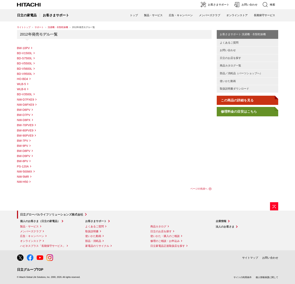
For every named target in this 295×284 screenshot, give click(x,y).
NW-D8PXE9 (25, 104)
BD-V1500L (24, 53)
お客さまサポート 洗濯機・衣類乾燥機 (243, 34)
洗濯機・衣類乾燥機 (58, 27)
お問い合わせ (228, 50)
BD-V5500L (24, 63)
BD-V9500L (24, 73)
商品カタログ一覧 (230, 65)
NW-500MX (24, 171)
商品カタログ (158, 226)
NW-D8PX (24, 120)
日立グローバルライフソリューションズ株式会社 (51, 214)
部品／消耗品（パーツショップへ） (241, 73)
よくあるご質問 (229, 42)
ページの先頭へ (199, 188)
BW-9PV (22, 145)
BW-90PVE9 (25, 135)
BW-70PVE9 (25, 125)
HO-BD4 (22, 79)
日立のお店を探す (230, 57)
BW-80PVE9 (25, 130)
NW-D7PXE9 (25, 99)
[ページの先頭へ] (274, 206)
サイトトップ (24, 27)
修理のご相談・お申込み (165, 240)
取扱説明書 (92, 231)
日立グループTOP (30, 269)
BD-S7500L (24, 58)
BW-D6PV (23, 109)
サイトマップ (250, 257)
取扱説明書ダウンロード (234, 88)
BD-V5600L (24, 68)
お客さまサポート (96, 221)
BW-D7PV (23, 115)
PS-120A (23, 166)
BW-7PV (22, 140)
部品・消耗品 (93, 240)
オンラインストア (237, 15)
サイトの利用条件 (243, 277)
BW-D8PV (23, 151)
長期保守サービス (264, 15)
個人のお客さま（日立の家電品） (40, 221)
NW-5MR (23, 176)
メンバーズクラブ (209, 15)
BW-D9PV (23, 156)
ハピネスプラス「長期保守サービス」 (42, 245)
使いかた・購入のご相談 (165, 236)
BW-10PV (23, 48)
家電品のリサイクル (97, 245)
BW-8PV (22, 161)
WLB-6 (21, 89)
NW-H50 (22, 181)
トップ (134, 15)
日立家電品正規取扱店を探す (167, 245)
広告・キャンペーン (32, 236)
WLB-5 (21, 84)
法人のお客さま (225, 226)
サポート (39, 27)
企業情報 (221, 221)
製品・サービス (29, 226)
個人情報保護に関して (267, 277)
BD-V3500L (24, 94)
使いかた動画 (228, 81)
